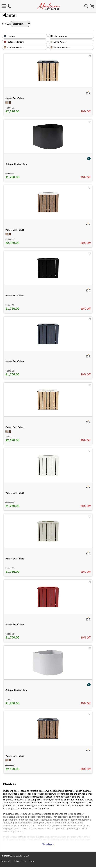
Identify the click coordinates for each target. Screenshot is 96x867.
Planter (9, 15)
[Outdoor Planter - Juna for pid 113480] (48, 149)
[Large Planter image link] (51, 42)
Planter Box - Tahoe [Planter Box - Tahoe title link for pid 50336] (14, 361)
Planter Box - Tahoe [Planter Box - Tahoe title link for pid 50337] (14, 493)
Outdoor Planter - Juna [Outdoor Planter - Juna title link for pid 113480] (16, 164)
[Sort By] (20, 24)
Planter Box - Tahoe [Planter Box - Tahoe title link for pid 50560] (14, 98)
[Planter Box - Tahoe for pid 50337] (48, 478)
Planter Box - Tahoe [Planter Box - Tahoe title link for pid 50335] (14, 295)
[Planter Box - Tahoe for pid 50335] (48, 281)
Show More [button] (48, 844)
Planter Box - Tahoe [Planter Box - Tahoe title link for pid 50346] (14, 558)
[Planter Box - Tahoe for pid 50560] (48, 83)
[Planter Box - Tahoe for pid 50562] (48, 412)
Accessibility (6, 861)
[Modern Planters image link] (51, 47)
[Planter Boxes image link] (51, 36)
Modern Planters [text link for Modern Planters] (62, 47)
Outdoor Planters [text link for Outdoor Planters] (15, 41)
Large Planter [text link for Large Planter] (60, 41)
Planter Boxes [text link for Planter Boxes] (60, 36)
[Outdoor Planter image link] (5, 47)
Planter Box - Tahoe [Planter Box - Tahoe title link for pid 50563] (14, 229)
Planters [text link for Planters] (11, 36)
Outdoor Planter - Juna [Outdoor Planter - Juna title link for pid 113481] (16, 690)
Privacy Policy (20, 861)
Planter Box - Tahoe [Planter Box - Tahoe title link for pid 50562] (14, 427)
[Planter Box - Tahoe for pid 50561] (48, 741)
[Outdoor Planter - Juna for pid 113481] (48, 675)
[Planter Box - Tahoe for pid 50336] (48, 346)
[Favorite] (90, 56)
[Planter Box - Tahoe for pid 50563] (48, 215)
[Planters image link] (5, 36)
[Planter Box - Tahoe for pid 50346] (48, 544)
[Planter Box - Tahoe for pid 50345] (48, 609)
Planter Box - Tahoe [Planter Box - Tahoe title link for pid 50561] (14, 756)
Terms (31, 861)
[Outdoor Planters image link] (5, 42)
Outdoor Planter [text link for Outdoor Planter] (15, 47)
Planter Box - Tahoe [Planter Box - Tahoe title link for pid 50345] (14, 624)
